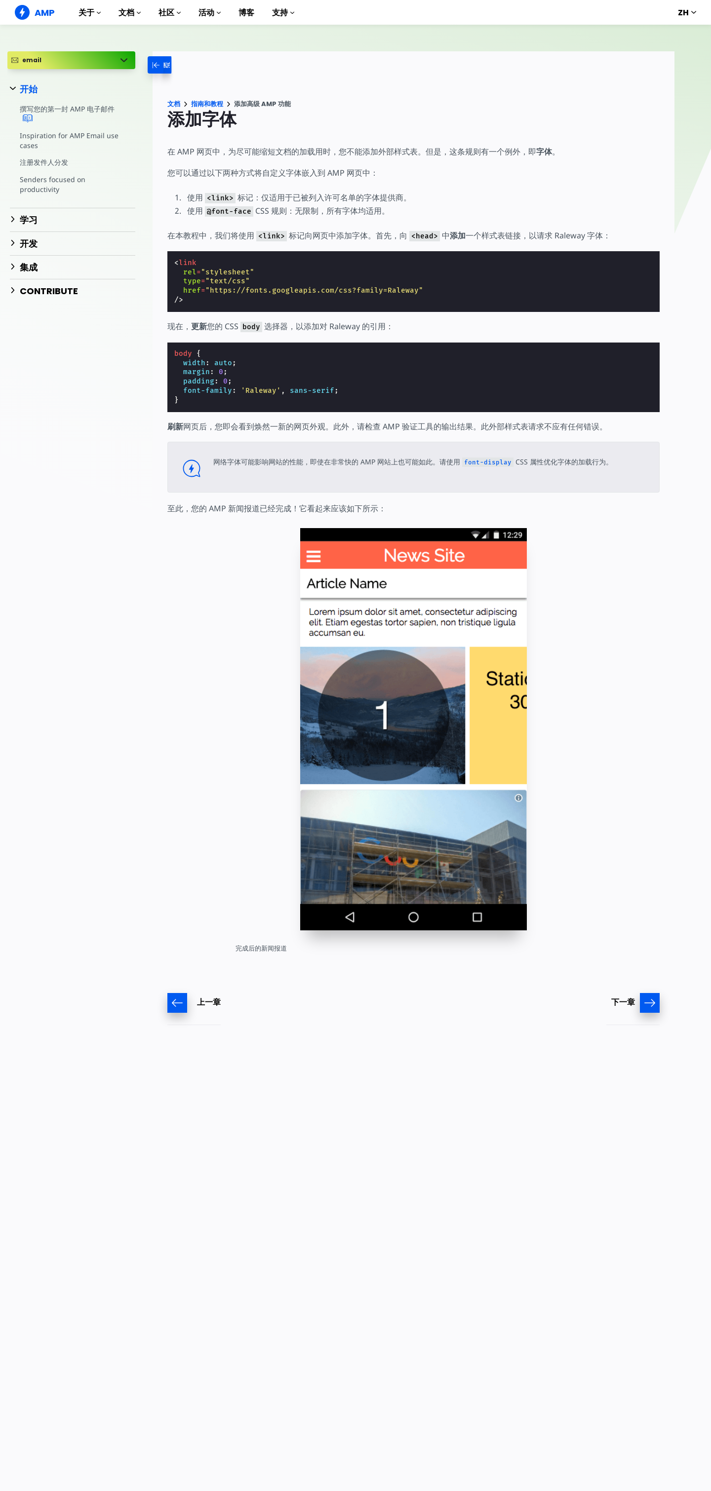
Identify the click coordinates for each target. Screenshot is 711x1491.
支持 (283, 12)
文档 (129, 12)
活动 (209, 12)
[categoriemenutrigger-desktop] (170, 65)
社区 (169, 12)
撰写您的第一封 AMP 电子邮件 (67, 114)
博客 (246, 12)
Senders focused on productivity (52, 184)
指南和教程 (207, 104)
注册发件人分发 (44, 162)
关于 (90, 12)
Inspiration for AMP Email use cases (68, 140)
